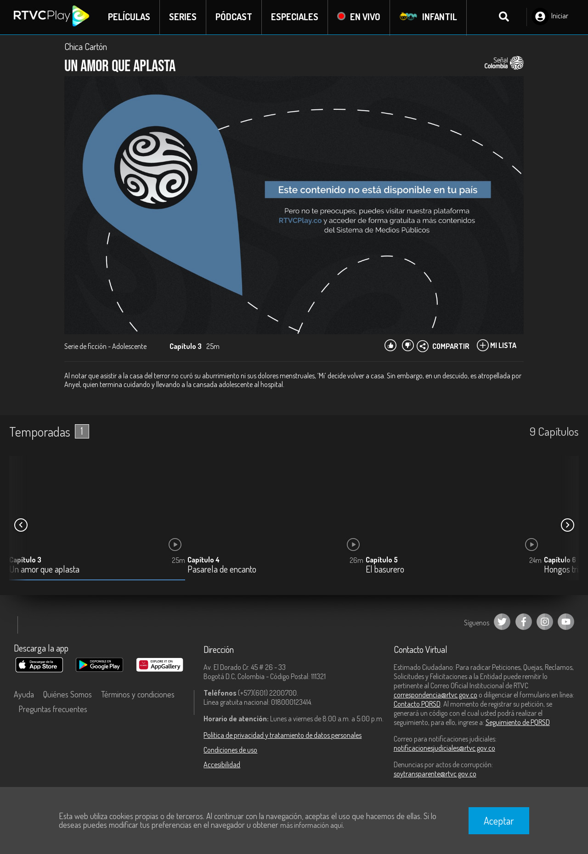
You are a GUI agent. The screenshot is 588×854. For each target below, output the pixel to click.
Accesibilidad (222, 765)
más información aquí (311, 825)
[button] (567, 526)
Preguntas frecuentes (52, 709)
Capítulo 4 (203, 560)
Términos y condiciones (138, 695)
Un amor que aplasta (44, 570)
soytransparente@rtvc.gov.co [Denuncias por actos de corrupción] (435, 774)
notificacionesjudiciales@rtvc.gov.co (444, 748)
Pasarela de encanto (221, 570)
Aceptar (499, 820)
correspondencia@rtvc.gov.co (435, 695)
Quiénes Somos (67, 695)
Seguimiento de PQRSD (518, 722)
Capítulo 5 (382, 560)
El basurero (385, 570)
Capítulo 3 (25, 560)
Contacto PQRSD (417, 704)
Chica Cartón (85, 47)
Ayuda (24, 695)
